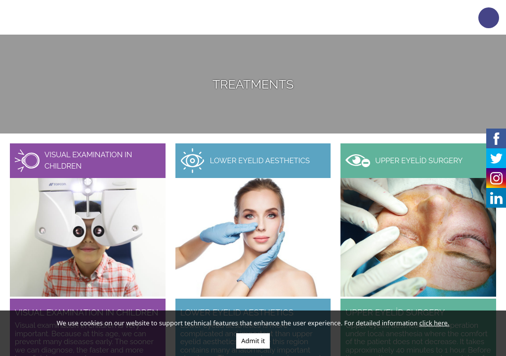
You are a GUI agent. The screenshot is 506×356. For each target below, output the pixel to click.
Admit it (253, 340)
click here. (435, 322)
